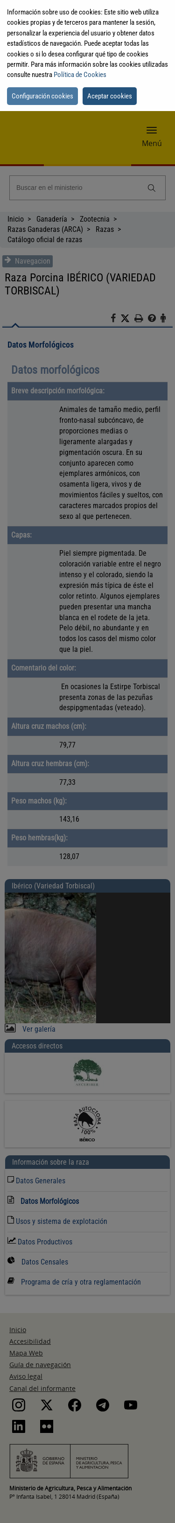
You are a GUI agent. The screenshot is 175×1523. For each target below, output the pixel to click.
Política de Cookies (80, 74)
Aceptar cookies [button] (109, 96)
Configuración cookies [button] (42, 96)
